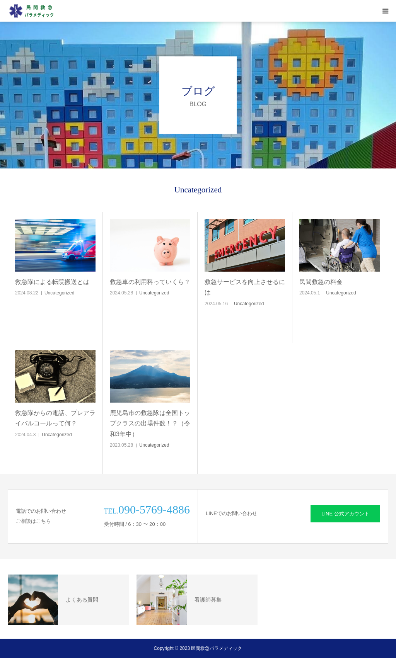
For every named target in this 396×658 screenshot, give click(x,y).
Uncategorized (59, 293)
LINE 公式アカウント (345, 514)
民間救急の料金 (321, 282)
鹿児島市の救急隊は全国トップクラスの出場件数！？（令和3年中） (150, 423)
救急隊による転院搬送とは (52, 282)
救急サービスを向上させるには (245, 287)
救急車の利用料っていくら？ (150, 282)
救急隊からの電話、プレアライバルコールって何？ (55, 418)
